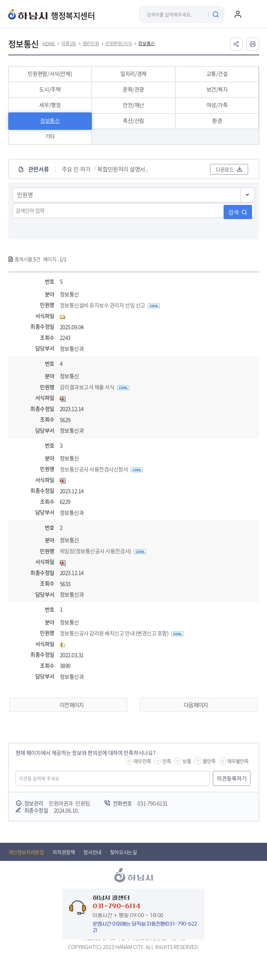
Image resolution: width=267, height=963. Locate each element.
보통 (186, 760)
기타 (50, 136)
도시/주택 (50, 89)
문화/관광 (133, 89)
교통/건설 (217, 74)
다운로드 (225, 169)
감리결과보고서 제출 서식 (94, 387)
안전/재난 (133, 105)
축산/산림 (133, 121)
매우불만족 (238, 760)
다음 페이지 (196, 704)
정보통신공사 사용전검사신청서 (101, 469)
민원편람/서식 (118, 43)
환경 (217, 121)
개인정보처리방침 (26, 852)
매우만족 (142, 760)
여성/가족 (217, 105)
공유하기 (236, 44)
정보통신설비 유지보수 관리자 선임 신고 (110, 305)
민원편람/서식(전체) (50, 74)
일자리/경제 (133, 74)
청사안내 (92, 852)
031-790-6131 (152, 803)
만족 (166, 760)
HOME (48, 43)
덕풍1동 (68, 43)
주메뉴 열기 (252, 14)
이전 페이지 (71, 704)
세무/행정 (50, 105)
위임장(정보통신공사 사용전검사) (103, 551)
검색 (233, 212)
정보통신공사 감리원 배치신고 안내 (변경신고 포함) (121, 633)
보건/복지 (217, 89)
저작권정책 (63, 852)
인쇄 (252, 44)
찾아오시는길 (123, 852)
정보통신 (146, 43)
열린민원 (91, 43)
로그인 (238, 14)
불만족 (209, 760)
